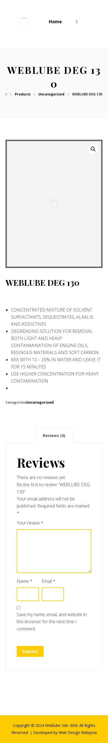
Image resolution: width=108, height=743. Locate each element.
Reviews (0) (54, 435)
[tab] (53, 435)
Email (48, 581)
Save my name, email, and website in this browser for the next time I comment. (52, 621)
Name (24, 581)
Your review (30, 523)
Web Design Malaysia (78, 732)
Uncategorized (40, 402)
